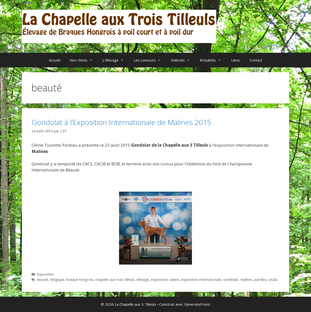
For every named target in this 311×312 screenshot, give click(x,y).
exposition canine (165, 279)
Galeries (183, 60)
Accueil (54, 60)
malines (246, 279)
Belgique (57, 279)
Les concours (150, 60)
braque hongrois (79, 279)
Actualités (213, 60)
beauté (42, 279)
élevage (143, 279)
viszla (273, 279)
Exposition (45, 274)
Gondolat (230, 279)
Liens (235, 60)
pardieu (260, 279)
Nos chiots (84, 60)
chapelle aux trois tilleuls (115, 279)
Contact (256, 60)
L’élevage (116, 60)
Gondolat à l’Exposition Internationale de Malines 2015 (121, 122)
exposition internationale (201, 279)
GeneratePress (197, 304)
